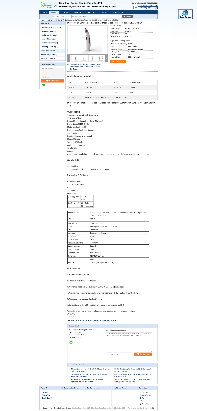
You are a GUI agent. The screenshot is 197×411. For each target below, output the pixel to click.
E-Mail (142, 398)
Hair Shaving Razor (48, 43)
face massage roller (78, 320)
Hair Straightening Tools (49, 27)
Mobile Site (144, 404)
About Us (65, 12)
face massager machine (108, 320)
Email (156, 5)
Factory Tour (77, 12)
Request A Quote (146, 5)
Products (54, 12)
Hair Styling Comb (47, 35)
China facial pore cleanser (62, 408)
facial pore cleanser (92, 320)
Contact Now (52, 81)
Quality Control (91, 12)
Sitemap (143, 401)
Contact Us (104, 12)
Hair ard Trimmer (47, 39)
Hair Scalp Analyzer (48, 47)
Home (45, 12)
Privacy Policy (48, 408)
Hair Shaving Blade (48, 54)
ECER (152, 408)
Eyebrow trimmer (47, 58)
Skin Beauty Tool (60, 20)
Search (128, 16)
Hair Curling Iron (47, 31)
